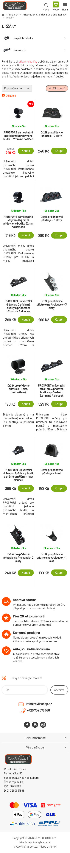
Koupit (25, 150)
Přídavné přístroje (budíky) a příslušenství (44, 14)
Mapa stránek (48, 846)
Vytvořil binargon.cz (26, 846)
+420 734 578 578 (38, 710)
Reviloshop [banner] (14, 6)
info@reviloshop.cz (39, 704)
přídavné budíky (28, 61)
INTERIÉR (13, 14)
